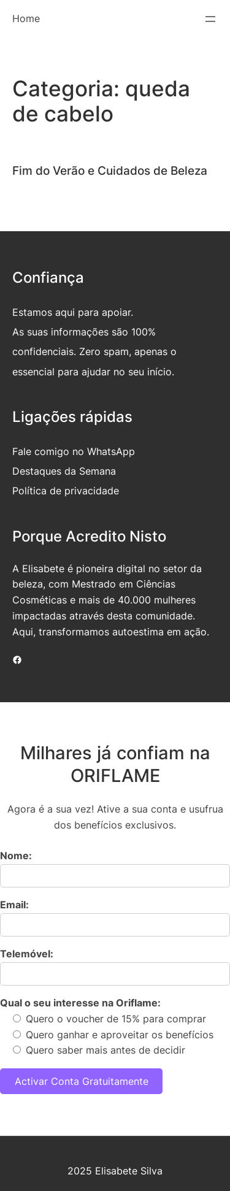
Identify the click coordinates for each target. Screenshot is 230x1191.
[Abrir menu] (210, 19)
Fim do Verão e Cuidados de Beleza (109, 170)
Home (26, 18)
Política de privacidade (65, 490)
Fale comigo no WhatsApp (73, 451)
